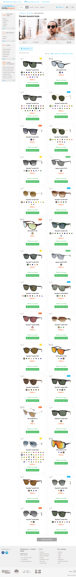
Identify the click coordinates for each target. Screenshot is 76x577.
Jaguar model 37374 (61, 168)
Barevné (5, 26)
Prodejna (41, 552)
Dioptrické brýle (7, 49)
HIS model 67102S (61, 356)
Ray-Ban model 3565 (32, 199)
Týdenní (5, 22)
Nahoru (72, 571)
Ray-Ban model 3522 (61, 325)
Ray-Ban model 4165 (32, 70)
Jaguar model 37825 (61, 262)
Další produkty (46, 540)
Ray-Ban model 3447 (61, 103)
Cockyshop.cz (22, 13)
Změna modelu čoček (8, 69)
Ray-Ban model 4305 (32, 387)
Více (8, 28)
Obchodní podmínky (62, 561)
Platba (59, 554)
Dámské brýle (6, 53)
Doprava (37, 7)
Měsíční (5, 19)
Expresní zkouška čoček (8, 72)
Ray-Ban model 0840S (61, 293)
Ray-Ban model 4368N (32, 325)
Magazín (42, 7)
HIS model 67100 (61, 70)
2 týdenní (5, 24)
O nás (40, 549)
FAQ (58, 563)
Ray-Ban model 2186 (61, 231)
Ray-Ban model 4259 (32, 262)
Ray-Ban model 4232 (61, 418)
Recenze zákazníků (44, 555)
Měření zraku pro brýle (8, 67)
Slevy (59, 557)
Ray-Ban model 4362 (61, 519)
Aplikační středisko (44, 554)
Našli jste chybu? (71, 575)
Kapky (4, 38)
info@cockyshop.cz (27, 561)
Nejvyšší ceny (65, 53)
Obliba (51, 53)
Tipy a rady (42, 561)
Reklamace (60, 559)
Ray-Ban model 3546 (61, 488)
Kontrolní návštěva (7, 76)
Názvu (71, 53)
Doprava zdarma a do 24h (33, 2)
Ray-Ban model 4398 (61, 199)
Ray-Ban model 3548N (61, 137)
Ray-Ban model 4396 (61, 387)
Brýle (8, 45)
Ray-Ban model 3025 (32, 450)
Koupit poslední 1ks (33, 85)
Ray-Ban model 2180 (32, 356)
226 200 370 (24, 559)
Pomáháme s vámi (44, 559)
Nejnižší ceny (57, 53)
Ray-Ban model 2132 (32, 103)
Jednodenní (6, 20)
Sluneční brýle (6, 51)
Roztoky (5, 36)
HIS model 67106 (61, 450)
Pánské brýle (6, 54)
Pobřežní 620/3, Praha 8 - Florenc (13, 2)
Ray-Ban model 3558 (32, 519)
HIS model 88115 (32, 418)
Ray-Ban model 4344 (32, 137)
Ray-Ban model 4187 (32, 168)
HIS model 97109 (32, 231)
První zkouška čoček (8, 70)
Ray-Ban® (5, 56)
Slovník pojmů (43, 563)
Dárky (59, 555)
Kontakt (32, 7)
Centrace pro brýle (7, 78)
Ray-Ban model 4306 (32, 293)
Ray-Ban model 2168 (32, 488)
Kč (32, 80)
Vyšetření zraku (6, 74)
